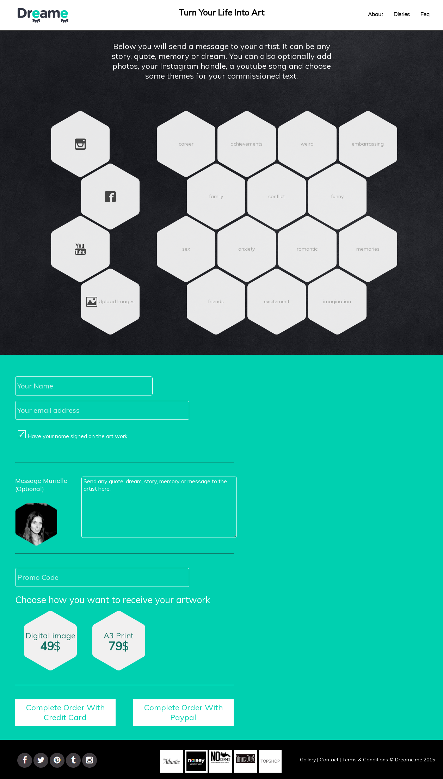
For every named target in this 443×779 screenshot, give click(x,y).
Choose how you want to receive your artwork (112, 600)
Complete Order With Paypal (183, 712)
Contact (329, 759)
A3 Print (119, 645)
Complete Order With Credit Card (65, 712)
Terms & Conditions (365, 759)
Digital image (50, 644)
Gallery (308, 759)
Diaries (402, 14)
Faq (425, 14)
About (375, 14)
